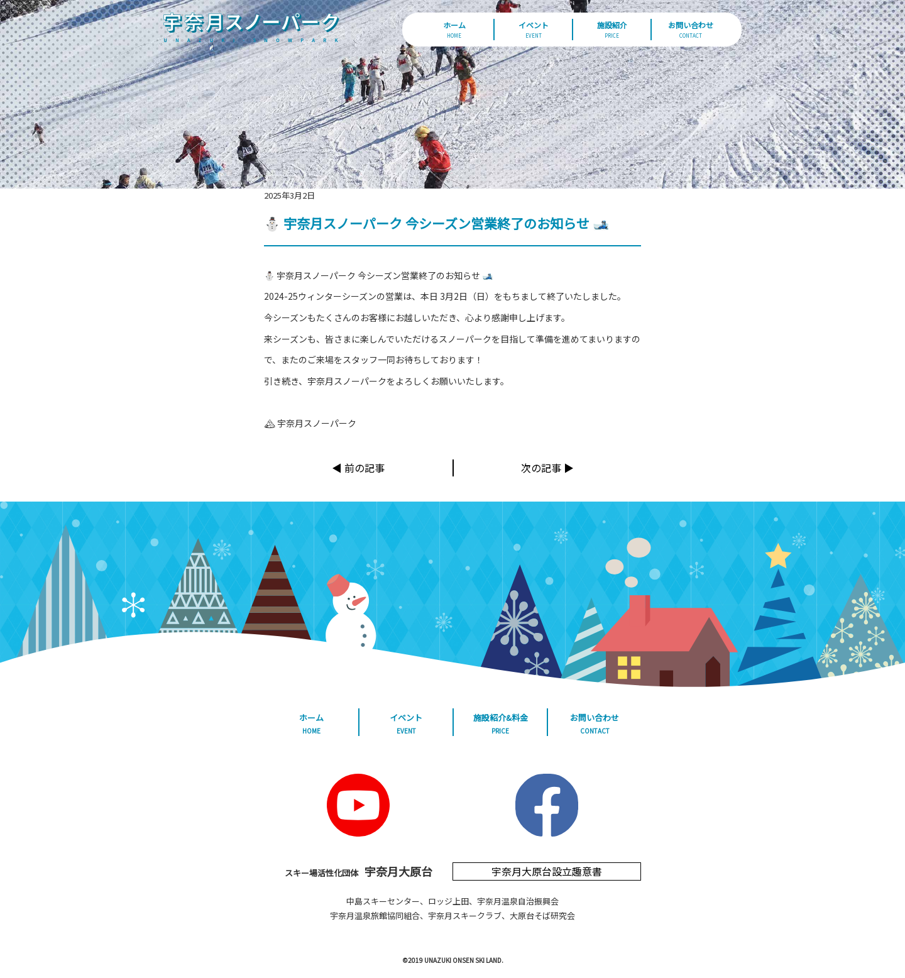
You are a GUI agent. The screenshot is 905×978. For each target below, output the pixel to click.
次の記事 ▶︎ (547, 467)
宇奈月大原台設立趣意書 (546, 871)
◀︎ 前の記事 (358, 467)
